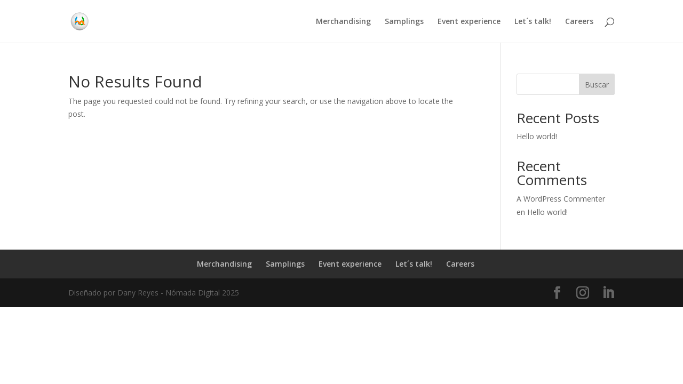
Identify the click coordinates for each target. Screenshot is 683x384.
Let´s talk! (532, 22)
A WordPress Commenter (561, 199)
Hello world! (537, 136)
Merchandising (343, 22)
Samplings (404, 22)
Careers (579, 22)
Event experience (469, 22)
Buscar (597, 84)
